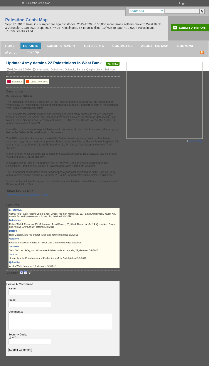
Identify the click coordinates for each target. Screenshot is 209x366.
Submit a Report (193, 27)
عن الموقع (11, 52)
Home (10, 46)
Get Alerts (94, 46)
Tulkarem (14, 246)
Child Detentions (37, 81)
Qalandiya (14, 262)
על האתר (33, 52)
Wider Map (195, 141)
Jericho (13, 254)
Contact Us (122, 46)
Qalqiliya (14, 238)
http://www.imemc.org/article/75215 (27, 195)
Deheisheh (15, 220)
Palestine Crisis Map (38, 3)
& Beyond (185, 46)
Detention (14, 81)
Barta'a (13, 230)
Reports (30, 46)
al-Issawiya (15, 210)
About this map (154, 46)
